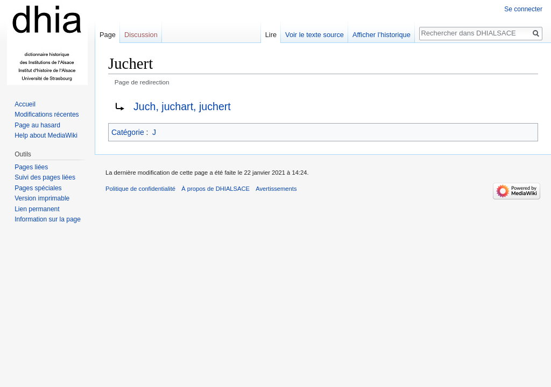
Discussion (141, 35)
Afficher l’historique (381, 35)
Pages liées (31, 167)
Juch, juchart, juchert (182, 106)
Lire (271, 35)
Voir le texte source (314, 35)
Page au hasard (37, 125)
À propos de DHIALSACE (215, 188)
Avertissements (276, 188)
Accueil (25, 104)
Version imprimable (42, 198)
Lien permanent (37, 209)
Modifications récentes (47, 114)
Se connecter (523, 9)
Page (108, 35)
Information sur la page (48, 219)
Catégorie (127, 132)
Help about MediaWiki (46, 135)
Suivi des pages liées (45, 177)
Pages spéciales (38, 188)
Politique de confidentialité (140, 188)
